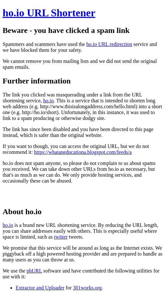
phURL (34, 271)
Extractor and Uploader (40, 287)
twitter (61, 237)
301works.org (87, 287)
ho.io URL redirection (109, 44)
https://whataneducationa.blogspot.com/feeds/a (83, 152)
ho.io (48, 100)
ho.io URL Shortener (49, 13)
